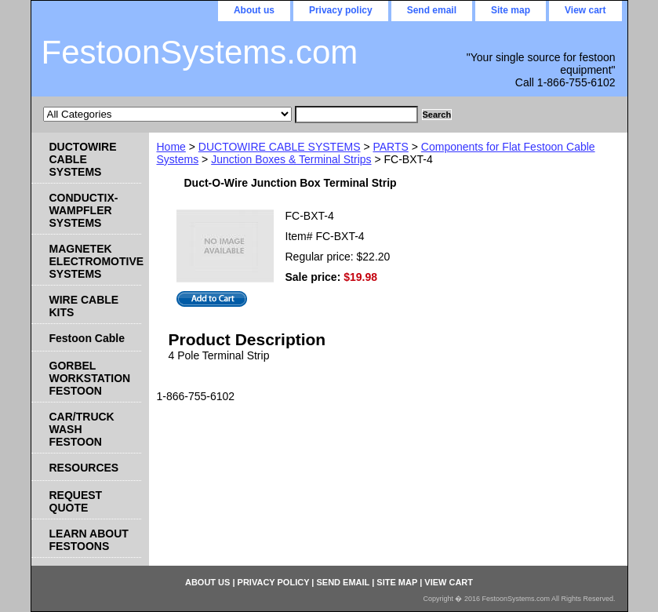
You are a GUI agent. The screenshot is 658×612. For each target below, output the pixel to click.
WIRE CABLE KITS (84, 306)
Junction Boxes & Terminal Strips (291, 159)
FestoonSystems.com (200, 52)
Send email (431, 10)
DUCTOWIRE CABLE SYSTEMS (279, 146)
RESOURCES (84, 467)
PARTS (390, 146)
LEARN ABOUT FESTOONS (89, 539)
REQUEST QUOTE (76, 501)
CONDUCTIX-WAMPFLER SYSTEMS (83, 210)
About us (254, 10)
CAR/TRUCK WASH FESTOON (82, 429)
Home (171, 146)
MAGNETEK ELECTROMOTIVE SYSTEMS (95, 261)
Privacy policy (341, 10)
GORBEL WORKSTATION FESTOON (90, 378)
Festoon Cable (87, 338)
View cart (585, 10)
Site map (510, 10)
